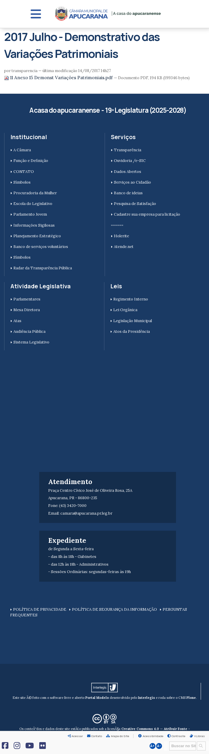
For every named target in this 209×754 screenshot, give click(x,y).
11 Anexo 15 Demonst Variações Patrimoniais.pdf (59, 77)
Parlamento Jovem (30, 214)
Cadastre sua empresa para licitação (147, 214)
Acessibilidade (153, 736)
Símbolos (22, 182)
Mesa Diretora (26, 309)
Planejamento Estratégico (37, 235)
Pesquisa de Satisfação (135, 203)
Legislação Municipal (132, 320)
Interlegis (146, 698)
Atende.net (123, 246)
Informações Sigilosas (34, 225)
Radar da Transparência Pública (42, 268)
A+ (152, 746)
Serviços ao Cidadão (132, 182)
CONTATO (23, 171)
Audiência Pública (29, 331)
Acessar (77, 736)
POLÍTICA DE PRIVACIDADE (39, 609)
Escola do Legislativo (32, 203)
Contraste (178, 736)
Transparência (127, 149)
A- (159, 746)
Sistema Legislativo (31, 342)
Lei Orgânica (125, 309)
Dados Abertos (127, 171)
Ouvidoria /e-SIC (130, 160)
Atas (17, 320)
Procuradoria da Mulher (35, 192)
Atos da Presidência (131, 331)
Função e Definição (30, 160)
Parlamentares (26, 299)
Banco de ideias (128, 192)
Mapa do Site (120, 736)
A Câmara (22, 149)
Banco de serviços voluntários (40, 246)
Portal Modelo (97, 698)
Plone (191, 698)
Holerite (121, 235)
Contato (96, 736)
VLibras (199, 736)
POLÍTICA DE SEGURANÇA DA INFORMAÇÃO (114, 609)
